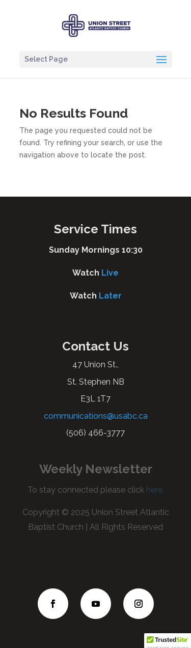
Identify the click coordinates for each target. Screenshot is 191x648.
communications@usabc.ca (96, 416)
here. (154, 490)
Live (110, 273)
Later (110, 296)
